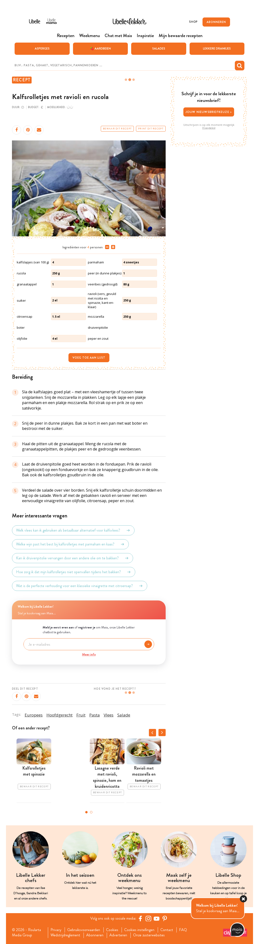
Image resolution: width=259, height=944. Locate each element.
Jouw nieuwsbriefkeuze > (209, 112)
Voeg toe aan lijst (89, 357)
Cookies (112, 930)
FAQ (183, 930)
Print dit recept (150, 128)
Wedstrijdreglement (65, 935)
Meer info (89, 654)
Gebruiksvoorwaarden (83, 930)
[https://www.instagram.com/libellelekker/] (148, 918)
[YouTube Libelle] (156, 918)
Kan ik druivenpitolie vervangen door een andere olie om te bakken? (72, 558)
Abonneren (94, 935)
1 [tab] (86, 812)
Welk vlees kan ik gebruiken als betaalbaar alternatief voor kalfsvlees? (73, 530)
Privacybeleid (208, 128)
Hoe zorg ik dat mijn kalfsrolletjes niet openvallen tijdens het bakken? (73, 572)
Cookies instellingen (139, 930)
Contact (166, 930)
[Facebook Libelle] (140, 918)
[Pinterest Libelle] (165, 918)
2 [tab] (91, 812)
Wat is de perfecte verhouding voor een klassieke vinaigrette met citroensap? (79, 586)
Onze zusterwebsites (149, 935)
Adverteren (118, 935)
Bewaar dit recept (117, 128)
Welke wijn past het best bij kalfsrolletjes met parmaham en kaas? (70, 544)
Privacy (56, 930)
